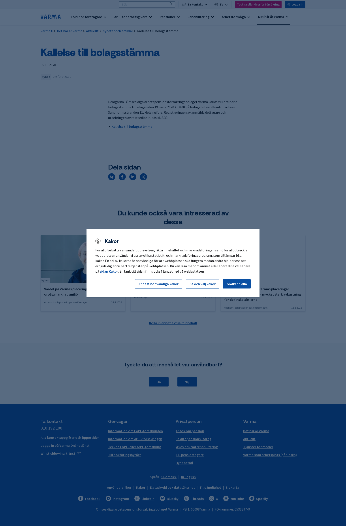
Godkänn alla (237, 284)
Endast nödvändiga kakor (159, 284)
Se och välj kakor (203, 284)
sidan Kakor (109, 271)
